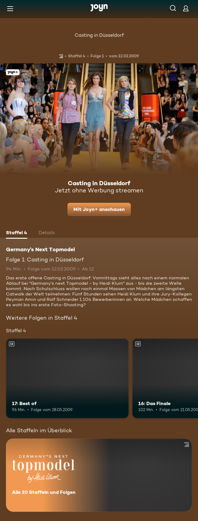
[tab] (16, 233)
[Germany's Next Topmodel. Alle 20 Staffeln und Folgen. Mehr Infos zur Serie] (99, 475)
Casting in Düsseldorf (99, 35)
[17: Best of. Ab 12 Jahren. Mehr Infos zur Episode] (67, 378)
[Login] (186, 8)
